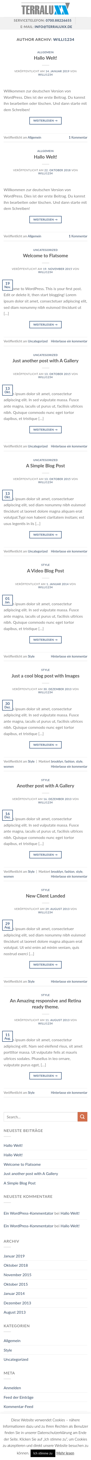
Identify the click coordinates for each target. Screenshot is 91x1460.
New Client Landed (45, 896)
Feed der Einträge (18, 1397)
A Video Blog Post (45, 570)
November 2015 (18, 1274)
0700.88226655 (58, 20)
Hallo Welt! (45, 58)
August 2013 (15, 1312)
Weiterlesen (45, 120)
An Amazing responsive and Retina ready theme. (45, 1003)
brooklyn (57, 761)
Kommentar (78, 137)
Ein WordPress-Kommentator (28, 1213)
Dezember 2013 (17, 1302)
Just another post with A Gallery (45, 360)
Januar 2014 (14, 1293)
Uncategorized (45, 249)
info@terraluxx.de (53, 27)
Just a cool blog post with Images (45, 675)
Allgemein (45, 52)
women (9, 766)
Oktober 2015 (16, 1284)
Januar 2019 (14, 1256)
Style (45, 564)
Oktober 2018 (16, 1265)
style (79, 761)
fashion (69, 761)
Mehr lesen (65, 1453)
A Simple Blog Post (45, 465)
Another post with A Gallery (45, 785)
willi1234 (63, 39)
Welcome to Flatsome (45, 255)
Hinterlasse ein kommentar (69, 341)
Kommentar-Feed (18, 1406)
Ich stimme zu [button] (43, 1453)
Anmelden (12, 1387)
